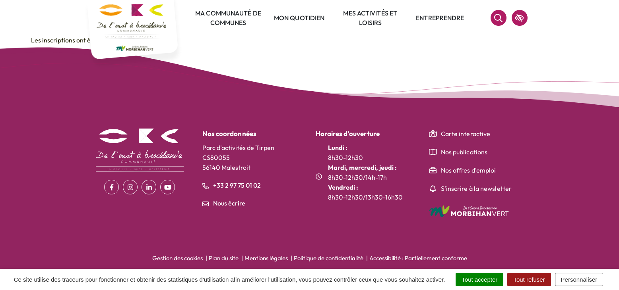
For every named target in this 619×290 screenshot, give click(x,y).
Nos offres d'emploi (468, 170)
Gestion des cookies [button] (177, 258)
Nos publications (464, 152)
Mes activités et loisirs (370, 18)
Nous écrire (223, 203)
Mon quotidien (299, 18)
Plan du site (224, 258)
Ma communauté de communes (228, 18)
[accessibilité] (519, 18)
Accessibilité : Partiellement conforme (418, 258)
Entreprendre (440, 18)
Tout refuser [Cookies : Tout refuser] (529, 279)
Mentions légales (266, 258)
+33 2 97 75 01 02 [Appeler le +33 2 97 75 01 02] (231, 185)
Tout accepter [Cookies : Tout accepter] (479, 279)
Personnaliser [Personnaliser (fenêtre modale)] (579, 279)
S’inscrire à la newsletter (476, 188)
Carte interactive (466, 134)
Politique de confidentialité (328, 258)
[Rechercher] (498, 18)
